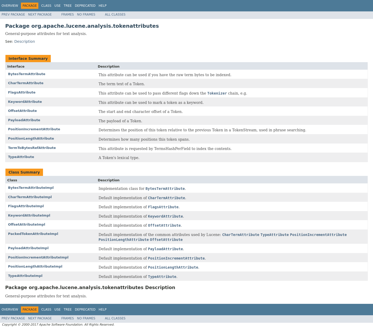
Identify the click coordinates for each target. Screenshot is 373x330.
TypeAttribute (21, 157)
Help (103, 6)
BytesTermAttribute (26, 74)
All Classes (115, 14)
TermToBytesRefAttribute (32, 148)
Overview (10, 6)
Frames (67, 14)
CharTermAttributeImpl (30, 197)
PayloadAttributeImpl (28, 248)
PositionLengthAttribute (31, 138)
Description (24, 41)
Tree (68, 6)
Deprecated (85, 6)
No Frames (86, 14)
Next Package (40, 14)
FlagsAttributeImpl (26, 206)
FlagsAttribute (21, 92)
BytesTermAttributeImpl (31, 188)
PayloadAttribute (24, 120)
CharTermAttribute (26, 83)
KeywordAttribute (25, 102)
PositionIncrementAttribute (34, 129)
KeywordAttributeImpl (29, 215)
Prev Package (13, 14)
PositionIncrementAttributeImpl (38, 257)
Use (57, 6)
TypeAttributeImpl (25, 276)
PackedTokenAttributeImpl (33, 234)
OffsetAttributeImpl (26, 224)
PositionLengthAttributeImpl (35, 266)
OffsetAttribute (22, 111)
